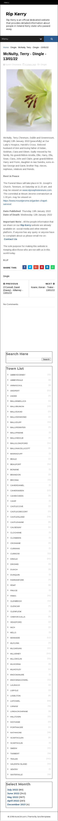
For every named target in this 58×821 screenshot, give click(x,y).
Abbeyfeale (16, 380)
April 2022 (13, 801)
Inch (12, 627)
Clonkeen (15, 538)
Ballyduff (15, 422)
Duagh (14, 570)
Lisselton (15, 696)
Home (6, 48)
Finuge (13, 591)
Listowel (15, 701)
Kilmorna (15, 664)
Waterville (16, 775)
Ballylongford (19, 443)
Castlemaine (17, 522)
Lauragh (15, 685)
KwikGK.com (20, 817)
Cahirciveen (16, 496)
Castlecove (16, 507)
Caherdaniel (17, 486)
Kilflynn (14, 643)
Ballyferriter (18, 428)
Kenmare (15, 638)
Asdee (13, 396)
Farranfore (17, 580)
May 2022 (12, 797)
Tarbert (14, 754)
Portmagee (16, 727)
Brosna (14, 480)
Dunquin (15, 575)
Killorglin (16, 659)
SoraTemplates (43, 817)
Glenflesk (15, 612)
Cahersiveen (17, 491)
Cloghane (15, 533)
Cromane (15, 543)
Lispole (14, 691)
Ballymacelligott (20, 449)
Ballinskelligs (18, 401)
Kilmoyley (15, 670)
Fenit (13, 585)
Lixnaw (14, 706)
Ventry (14, 770)
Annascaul (16, 386)
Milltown (15, 717)
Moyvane (15, 722)
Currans (15, 549)
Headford (16, 622)
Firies (13, 596)
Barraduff (16, 454)
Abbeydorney (17, 375)
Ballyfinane (16, 433)
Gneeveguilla (17, 617)
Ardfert (14, 391)
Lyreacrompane (19, 712)
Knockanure (17, 675)
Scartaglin (16, 743)
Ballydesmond (18, 417)
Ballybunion (17, 407)
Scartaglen (16, 738)
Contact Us (10, 239)
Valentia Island (18, 764)
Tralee (14, 759)
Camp (13, 501)
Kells (13, 633)
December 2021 (16, 805)
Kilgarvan (15, 648)
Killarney (15, 654)
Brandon (15, 475)
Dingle (13, 48)
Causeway (15, 528)
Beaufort (15, 464)
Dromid (14, 564)
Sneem (13, 748)
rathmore (16, 733)
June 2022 (13, 793)
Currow (15, 554)
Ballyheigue (17, 438)
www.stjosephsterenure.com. (37, 190)
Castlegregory (19, 512)
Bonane (14, 470)
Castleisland (17, 517)
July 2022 (12, 790)
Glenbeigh (16, 601)
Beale (13, 459)
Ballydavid (16, 412)
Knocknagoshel (19, 680)
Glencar (15, 606)
